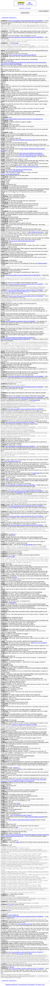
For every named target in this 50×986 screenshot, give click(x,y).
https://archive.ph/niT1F (32, 25)
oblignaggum (12, 602)
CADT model (35, 473)
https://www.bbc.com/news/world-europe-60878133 (22, 55)
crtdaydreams (4, 241)
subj (9, 788)
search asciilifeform (43, 11)
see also (12, 967)
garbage (31, 544)
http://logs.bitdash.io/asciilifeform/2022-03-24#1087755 (15, 339)
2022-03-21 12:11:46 (24, 903)
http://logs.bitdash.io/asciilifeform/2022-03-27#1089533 (20, 446)
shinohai (3, 825)
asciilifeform (20, 2)
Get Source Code (40, 984)
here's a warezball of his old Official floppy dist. (16, 291)
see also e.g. (12, 534)
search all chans (25, 12)
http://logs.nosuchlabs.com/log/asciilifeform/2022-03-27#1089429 (25, 397)
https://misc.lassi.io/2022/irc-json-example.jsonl (31, 154)
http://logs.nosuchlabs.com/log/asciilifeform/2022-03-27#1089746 (25, 916)
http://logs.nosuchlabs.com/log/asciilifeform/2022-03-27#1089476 (25, 409)
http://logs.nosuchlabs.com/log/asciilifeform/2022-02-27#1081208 (18, 898)
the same (26, 544)
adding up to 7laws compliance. (39, 642)
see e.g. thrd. (11, 556)
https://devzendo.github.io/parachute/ (35, 816)
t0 (8, 910)
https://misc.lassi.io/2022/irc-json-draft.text (31, 153)
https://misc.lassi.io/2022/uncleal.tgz (22, 169)
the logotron (25, 398)
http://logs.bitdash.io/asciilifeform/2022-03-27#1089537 (20, 422)
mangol (3, 90)
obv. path (15, 43)
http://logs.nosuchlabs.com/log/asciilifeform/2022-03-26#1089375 (25, 20)
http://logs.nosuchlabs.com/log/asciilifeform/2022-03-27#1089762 (26, 968)
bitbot (2, 325)
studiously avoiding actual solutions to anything (24, 724)
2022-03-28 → (13, 17)
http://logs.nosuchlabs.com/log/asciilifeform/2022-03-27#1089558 (25, 505)
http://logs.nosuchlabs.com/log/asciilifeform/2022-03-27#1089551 (25, 491)
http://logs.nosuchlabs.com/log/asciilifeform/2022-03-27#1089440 (25, 296)
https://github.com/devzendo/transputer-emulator (21, 819)
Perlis (6, 479)
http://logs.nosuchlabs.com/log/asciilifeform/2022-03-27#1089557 (25, 525)
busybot (3, 385)
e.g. (24, 297)
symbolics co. (16, 767)
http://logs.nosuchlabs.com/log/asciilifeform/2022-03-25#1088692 (18, 46)
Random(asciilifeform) (12, 984)
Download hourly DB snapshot (26, 984)
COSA (18, 803)
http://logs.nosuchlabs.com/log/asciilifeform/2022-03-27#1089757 (25, 952)
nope (16, 827)
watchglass (3, 846)
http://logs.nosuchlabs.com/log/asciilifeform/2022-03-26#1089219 (22, 275)
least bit (16, 507)
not (11, 507)
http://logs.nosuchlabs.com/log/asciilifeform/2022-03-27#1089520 (25, 386)
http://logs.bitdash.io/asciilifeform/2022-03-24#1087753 (20, 337)
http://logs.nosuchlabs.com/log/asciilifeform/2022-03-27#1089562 (25, 516)
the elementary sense (20, 492)
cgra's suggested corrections (25, 924)
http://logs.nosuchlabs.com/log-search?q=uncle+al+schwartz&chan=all (24, 119)
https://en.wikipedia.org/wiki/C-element (20, 815)
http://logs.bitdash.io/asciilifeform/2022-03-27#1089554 (20, 485)
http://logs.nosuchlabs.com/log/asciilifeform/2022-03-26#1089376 (25, 37)
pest (29, 2)
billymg (3, 315)
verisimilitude (4, 55)
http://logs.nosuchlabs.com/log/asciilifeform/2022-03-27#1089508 (25, 376)
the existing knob (35, 400)
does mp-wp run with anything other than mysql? (22, 241)
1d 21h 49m (29, 4)
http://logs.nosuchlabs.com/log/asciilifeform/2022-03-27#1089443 (25, 290)
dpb (2, 839)
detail (30, 953)
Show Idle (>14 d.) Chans (25, 8)
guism (2, 547)
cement (17, 842)
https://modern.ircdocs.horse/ (36, 232)
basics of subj (19, 953)
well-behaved (42, 546)
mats (2, 61)
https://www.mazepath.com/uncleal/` (10, 174)
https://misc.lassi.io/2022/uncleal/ (14, 171)
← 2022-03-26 (4, 17)
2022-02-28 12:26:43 (23, 897)
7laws (15, 577)
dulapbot (3, 25)
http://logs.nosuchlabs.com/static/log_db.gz (24, 139)
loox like (10, 904)
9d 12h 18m (21, 4)
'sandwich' (31, 47)
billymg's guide (42, 263)
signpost (3, 50)
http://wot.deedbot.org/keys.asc (13, 461)
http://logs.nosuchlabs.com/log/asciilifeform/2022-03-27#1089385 (25, 284)
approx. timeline (12, 915)
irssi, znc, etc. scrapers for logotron (27, 156)
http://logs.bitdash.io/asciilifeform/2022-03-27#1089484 (20, 321)
